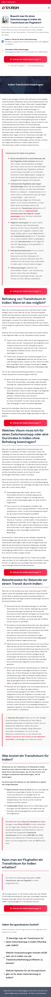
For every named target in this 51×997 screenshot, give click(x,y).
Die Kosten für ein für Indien (25, 822)
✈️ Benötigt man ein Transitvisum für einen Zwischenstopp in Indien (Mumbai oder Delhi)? (25, 942)
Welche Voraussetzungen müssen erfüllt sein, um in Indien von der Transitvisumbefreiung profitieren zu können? (25, 958)
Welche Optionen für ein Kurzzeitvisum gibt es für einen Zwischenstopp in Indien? (25, 974)
